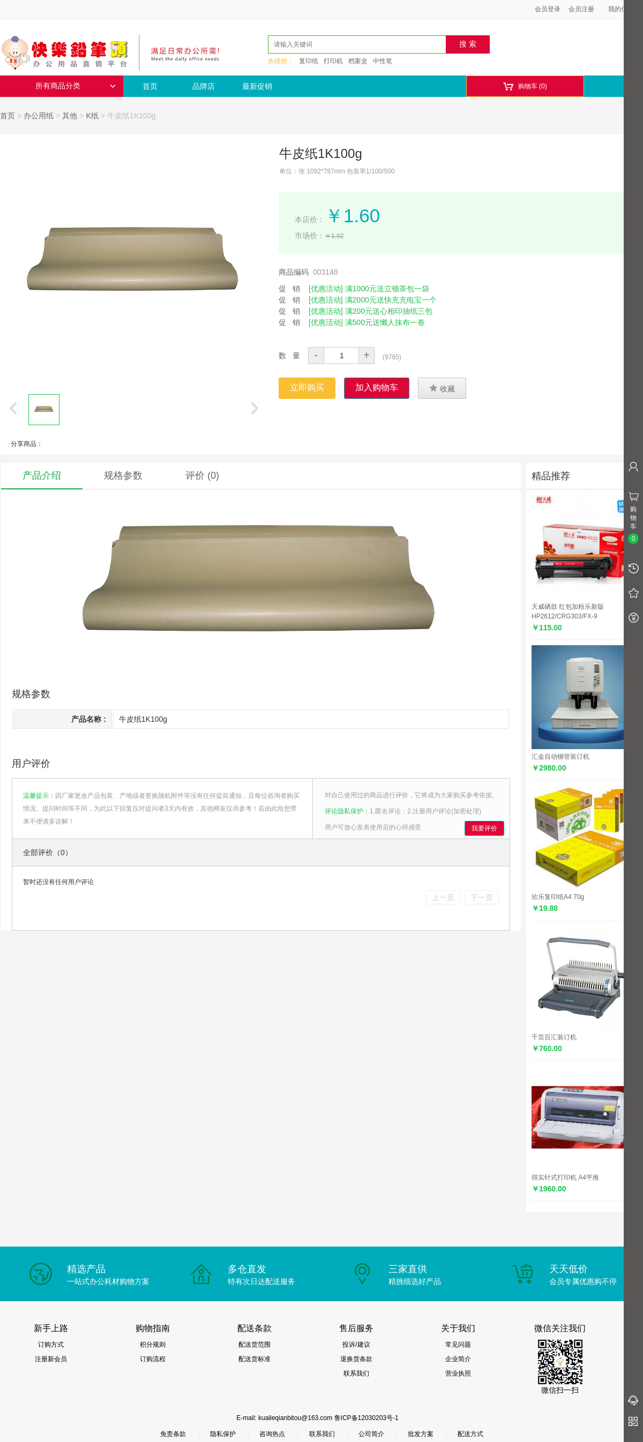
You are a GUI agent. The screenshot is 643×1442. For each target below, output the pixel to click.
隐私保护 (223, 1434)
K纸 (92, 115)
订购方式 (51, 1344)
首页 (150, 86)
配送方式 (470, 1434)
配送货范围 (254, 1344)
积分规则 (153, 1344)
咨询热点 (272, 1434)
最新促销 (257, 86)
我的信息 (624, 9)
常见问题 (458, 1344)
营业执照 (458, 1373)
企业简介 (458, 1359)
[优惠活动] (326, 288)
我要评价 (484, 828)
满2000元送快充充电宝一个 (391, 300)
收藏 (442, 388)
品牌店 (203, 86)
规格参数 (123, 475)
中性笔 (382, 61)
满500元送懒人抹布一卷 (385, 322)
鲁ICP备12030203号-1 (366, 1418)
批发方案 (420, 1434)
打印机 (333, 61)
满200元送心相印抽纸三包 (388, 311)
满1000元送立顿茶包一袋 (387, 288)
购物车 (525, 86)
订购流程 (153, 1359)
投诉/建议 (356, 1344)
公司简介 (371, 1434)
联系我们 (356, 1373)
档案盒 (358, 61)
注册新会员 (51, 1359)
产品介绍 (42, 475)
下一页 (481, 897)
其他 (69, 115)
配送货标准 (254, 1359)
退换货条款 (356, 1359)
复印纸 (308, 61)
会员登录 (547, 9)
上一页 (443, 897)
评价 (202, 475)
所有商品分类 (75, 86)
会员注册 (581, 9)
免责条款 (173, 1434)
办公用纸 (39, 115)
